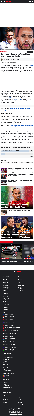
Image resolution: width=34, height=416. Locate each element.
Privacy (13, 408)
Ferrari (31, 65)
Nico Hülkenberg (6, 306)
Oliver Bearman (6, 295)
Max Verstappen (6, 287)
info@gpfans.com (6, 384)
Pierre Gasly (5, 284)
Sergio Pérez (5, 309)
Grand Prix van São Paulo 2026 (9, 346)
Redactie (10, 408)
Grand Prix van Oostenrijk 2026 (9, 328)
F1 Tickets (20, 414)
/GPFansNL (5, 364)
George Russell (5, 293)
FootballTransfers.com (7, 397)
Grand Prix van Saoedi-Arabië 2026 (10, 320)
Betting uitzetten (12, 411)
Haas (19, 284)
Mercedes (3, 65)
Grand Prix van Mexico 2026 (9, 344)
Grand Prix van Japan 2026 (9, 317)
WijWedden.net (5, 402)
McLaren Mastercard (21, 285)
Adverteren (11, 409)
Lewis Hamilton (6, 64)
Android (16, 411)
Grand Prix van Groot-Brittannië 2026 (10, 330)
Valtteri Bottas (5, 307)
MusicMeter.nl (20, 400)
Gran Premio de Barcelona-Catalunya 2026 (11, 327)
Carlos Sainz (13, 94)
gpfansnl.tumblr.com (7, 370)
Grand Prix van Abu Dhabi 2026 (9, 350)
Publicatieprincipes (12, 412)
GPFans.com (20, 399)
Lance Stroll (5, 299)
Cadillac (19, 280)
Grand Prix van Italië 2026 (8, 336)
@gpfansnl (5, 362)
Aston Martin (20, 277)
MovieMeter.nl (5, 400)
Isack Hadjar (5, 285)
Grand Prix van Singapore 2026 (9, 341)
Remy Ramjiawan (7, 59)
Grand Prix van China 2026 (8, 316)
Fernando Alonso (6, 298)
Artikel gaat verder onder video (17, 105)
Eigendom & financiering (13, 414)
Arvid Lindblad (5, 302)
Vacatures (19, 409)
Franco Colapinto (6, 282)
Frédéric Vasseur (29, 162)
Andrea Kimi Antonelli (7, 291)
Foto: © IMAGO (3, 49)
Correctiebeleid (19, 412)
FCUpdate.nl (5, 399)
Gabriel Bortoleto (6, 304)
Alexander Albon (4, 97)
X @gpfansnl (5, 361)
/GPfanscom (6, 359)
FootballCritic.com (21, 397)
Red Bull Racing (20, 290)
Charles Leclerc (17, 99)
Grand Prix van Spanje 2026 (9, 338)
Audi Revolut (20, 279)
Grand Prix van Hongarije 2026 (9, 333)
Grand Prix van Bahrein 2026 (9, 319)
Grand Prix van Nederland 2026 (9, 335)
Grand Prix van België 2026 (8, 331)
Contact (19, 408)
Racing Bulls (20, 288)
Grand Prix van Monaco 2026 (9, 325)
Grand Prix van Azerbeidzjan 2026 (10, 339)
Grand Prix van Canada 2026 (9, 324)
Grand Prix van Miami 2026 (8, 322)
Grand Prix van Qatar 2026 (8, 349)
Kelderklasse (20, 402)
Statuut (14, 409)
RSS (16, 408)
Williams (11, 97)
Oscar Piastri (5, 280)
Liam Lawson (5, 301)
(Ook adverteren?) (9, 353)
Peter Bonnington (4, 51)
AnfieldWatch (5, 404)
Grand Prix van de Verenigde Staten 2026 (11, 342)
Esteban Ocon (5, 296)
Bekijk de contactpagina (7, 392)
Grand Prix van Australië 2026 (9, 314)
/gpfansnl (5, 367)
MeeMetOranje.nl (21, 404)
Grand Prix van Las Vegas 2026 (9, 347)
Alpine (19, 276)
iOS (19, 411)
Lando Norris (5, 279)
